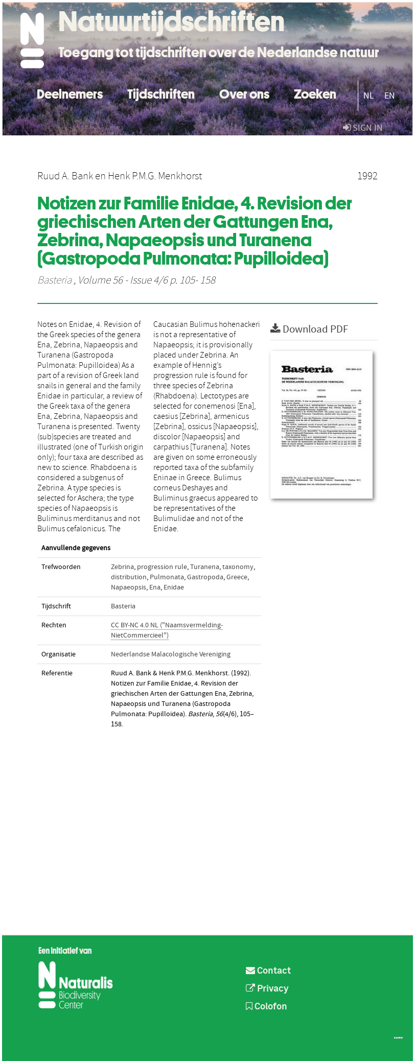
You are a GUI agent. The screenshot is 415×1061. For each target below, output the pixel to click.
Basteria (54, 280)
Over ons (244, 92)
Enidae (174, 587)
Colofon (266, 1006)
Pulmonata (167, 577)
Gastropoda (205, 577)
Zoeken (315, 92)
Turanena (204, 567)
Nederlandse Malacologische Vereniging (170, 654)
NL (368, 95)
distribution (129, 577)
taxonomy (237, 567)
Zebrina (122, 567)
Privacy (267, 989)
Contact (268, 971)
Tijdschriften (161, 92)
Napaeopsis (128, 587)
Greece (236, 577)
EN (389, 95)
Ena (154, 587)
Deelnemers (70, 92)
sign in (363, 128)
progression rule (162, 567)
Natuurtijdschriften (171, 21)
